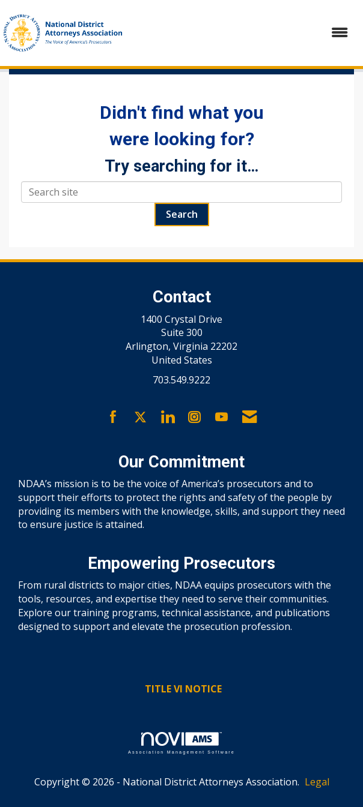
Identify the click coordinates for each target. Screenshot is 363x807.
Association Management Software (181, 743)
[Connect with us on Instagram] (194, 417)
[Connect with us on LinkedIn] (167, 417)
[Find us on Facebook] (113, 417)
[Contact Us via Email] (249, 417)
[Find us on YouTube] (221, 417)
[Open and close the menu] (243, 33)
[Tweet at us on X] (140, 417)
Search (182, 214)
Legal (317, 781)
